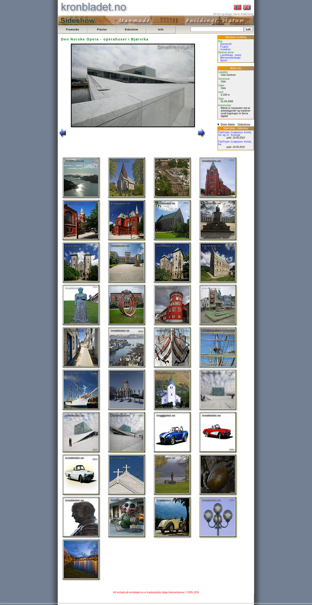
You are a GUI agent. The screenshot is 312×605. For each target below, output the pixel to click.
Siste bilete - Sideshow (235, 124)
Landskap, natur (231, 55)
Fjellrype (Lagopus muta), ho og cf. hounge (235, 133)
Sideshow (131, 29)
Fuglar (224, 46)
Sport (223, 60)
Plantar (102, 29)
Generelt (226, 44)
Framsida (72, 29)
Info (161, 29)
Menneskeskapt (230, 57)
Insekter (225, 49)
